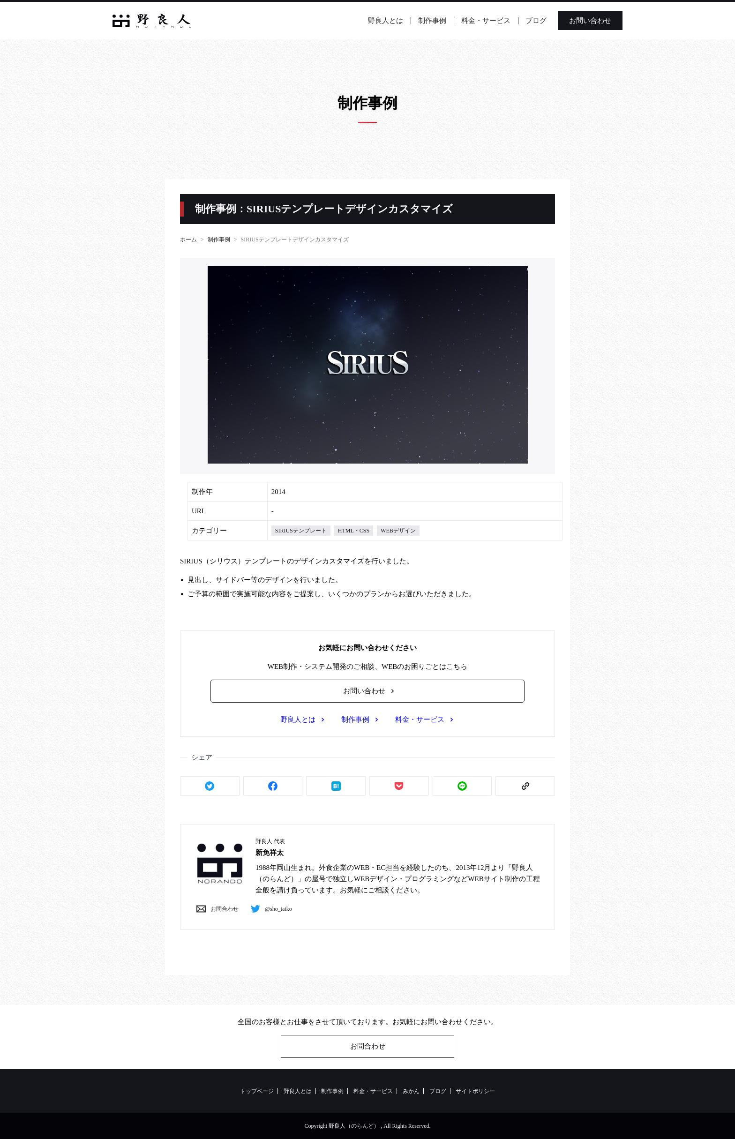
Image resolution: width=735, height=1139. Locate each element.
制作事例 (432, 20)
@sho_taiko (269, 908)
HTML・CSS (353, 530)
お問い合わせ (590, 20)
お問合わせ (215, 908)
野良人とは (385, 20)
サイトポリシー (475, 1091)
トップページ (257, 1091)
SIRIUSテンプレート (301, 530)
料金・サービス (485, 20)
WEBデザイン (398, 530)
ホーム (188, 239)
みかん (411, 1091)
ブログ (536, 20)
